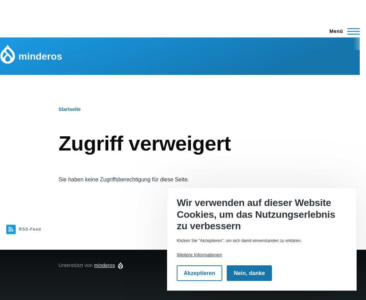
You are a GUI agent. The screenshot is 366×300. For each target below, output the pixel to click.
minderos (40, 56)
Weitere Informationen (199, 254)
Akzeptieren (199, 273)
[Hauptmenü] (342, 31)
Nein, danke (249, 273)
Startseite (70, 109)
